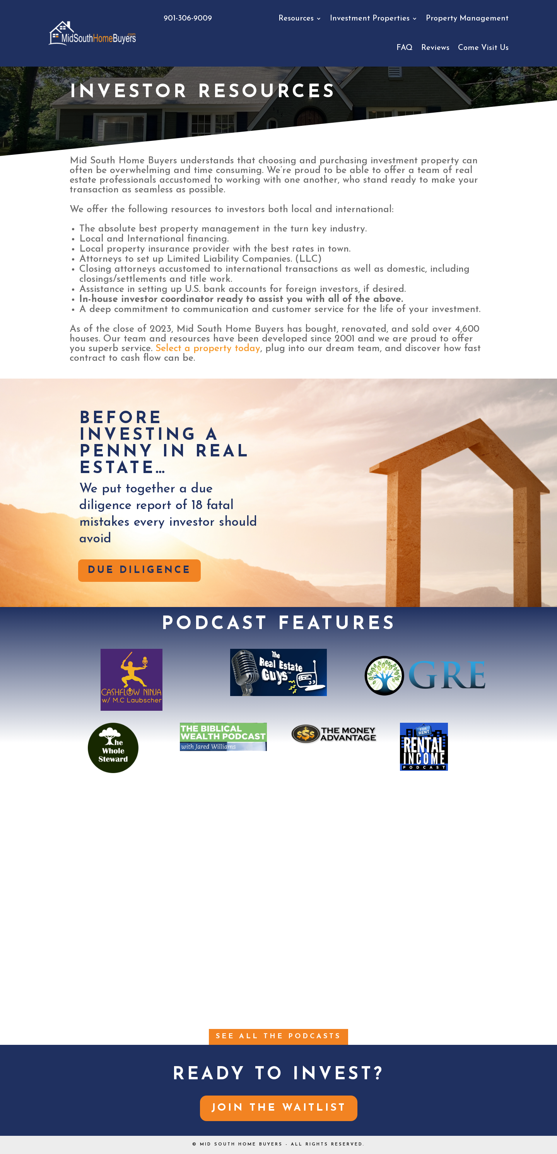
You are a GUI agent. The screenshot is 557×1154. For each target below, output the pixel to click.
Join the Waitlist (278, 1108)
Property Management (467, 18)
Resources (296, 18)
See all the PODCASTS (278, 1036)
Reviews (435, 48)
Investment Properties (370, 18)
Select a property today (207, 348)
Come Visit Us (483, 48)
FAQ (404, 48)
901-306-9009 (188, 18)
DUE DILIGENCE (139, 570)
